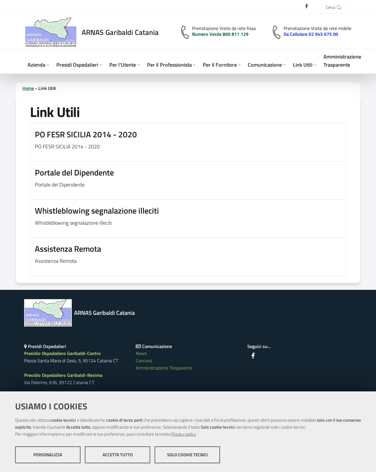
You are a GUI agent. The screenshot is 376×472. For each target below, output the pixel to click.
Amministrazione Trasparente (164, 367)
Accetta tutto (118, 454)
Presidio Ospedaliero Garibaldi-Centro (62, 353)
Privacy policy (183, 434)
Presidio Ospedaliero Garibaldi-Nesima (63, 375)
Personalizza (47, 454)
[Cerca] (334, 7)
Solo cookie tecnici (187, 454)
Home (28, 88)
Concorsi (144, 360)
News (141, 353)
